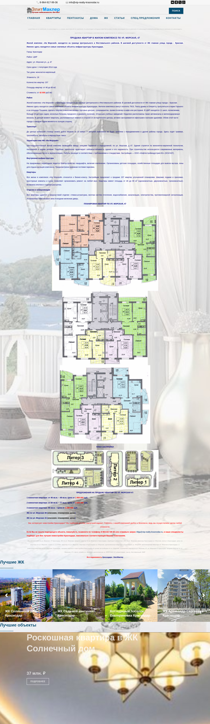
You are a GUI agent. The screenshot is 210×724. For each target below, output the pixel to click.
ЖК (106, 18)
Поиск (176, 11)
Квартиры (53, 18)
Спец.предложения (145, 18)
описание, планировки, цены (61, 513)
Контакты (173, 18)
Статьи (119, 18)
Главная (33, 18)
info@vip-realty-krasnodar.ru (82, 2)
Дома (94, 18)
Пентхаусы (75, 18)
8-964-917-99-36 (47, 2)
